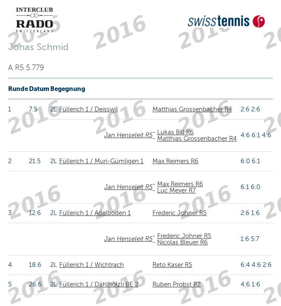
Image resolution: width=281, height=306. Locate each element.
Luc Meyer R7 (176, 190)
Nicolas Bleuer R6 (182, 242)
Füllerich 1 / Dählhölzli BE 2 (98, 284)
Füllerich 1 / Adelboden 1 (95, 213)
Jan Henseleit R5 (128, 135)
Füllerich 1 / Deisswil (88, 109)
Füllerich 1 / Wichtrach (91, 264)
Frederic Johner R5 (179, 213)
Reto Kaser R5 (172, 264)
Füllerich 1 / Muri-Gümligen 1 (101, 161)
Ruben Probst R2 (176, 284)
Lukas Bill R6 (175, 132)
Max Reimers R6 (175, 161)
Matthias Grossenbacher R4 (192, 109)
